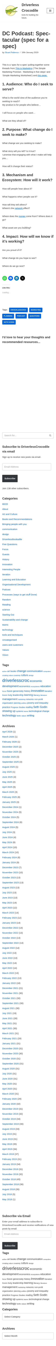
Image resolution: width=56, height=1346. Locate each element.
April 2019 (7, 1149)
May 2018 (7, 1199)
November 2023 (10, 872)
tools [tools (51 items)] (19, 716)
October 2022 (9, 938)
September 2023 (10, 882)
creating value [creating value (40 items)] (7, 675)
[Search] (24, 435)
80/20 (5, 504)
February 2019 (9, 1159)
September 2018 (10, 1184)
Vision (5, 655)
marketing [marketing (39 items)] (21, 699)
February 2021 (9, 1038)
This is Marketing (23, 68)
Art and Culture (9, 514)
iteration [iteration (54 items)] (48, 691)
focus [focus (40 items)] (4, 691)
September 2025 (10, 762)
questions (35, 316)
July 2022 (7, 953)
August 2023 (8, 887)
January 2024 (9, 862)
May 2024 (7, 842)
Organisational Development (16, 584)
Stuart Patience (12, 52)
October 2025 (9, 757)
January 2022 (9, 983)
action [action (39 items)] (4, 671)
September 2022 (10, 943)
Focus (5, 549)
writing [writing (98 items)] (30, 715)
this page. (42, 75)
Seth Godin (9, 322)
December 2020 (10, 1048)
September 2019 (10, 1124)
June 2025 (7, 777)
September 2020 (10, 1063)
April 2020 (7, 1088)
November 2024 (10, 812)
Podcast (6, 589)
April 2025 (7, 787)
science (6, 609)
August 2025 (8, 767)
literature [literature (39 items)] (43, 695)
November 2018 (10, 1174)
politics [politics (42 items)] (24, 703)
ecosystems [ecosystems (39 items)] (35, 686)
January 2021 (9, 1043)
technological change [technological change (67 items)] (39, 711)
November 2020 (10, 1053)
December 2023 (10, 867)
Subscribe (9, 478)
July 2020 (7, 1073)
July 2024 (7, 832)
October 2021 (9, 998)
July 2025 (7, 772)
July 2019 (7, 1134)
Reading (6, 604)
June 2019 (7, 1139)
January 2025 (9, 802)
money (22, 216)
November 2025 (10, 752)
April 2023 (7, 907)
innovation (7, 564)
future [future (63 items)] (9, 691)
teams (5, 624)
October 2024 (9, 817)
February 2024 (9, 857)
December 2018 (10, 1169)
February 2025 (9, 797)
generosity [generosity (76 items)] (18, 691)
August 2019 (8, 1129)
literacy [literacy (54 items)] (37, 695)
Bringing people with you (14, 524)
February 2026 (9, 741)
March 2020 (8, 1093)
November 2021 (10, 993)
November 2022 (10, 933)
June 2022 (7, 958)
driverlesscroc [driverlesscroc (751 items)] (15, 680)
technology (7, 629)
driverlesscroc (18, 310)
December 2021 (10, 988)
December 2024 (10, 807)
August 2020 (8, 1068)
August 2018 (8, 1189)
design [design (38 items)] (31, 675)
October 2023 (9, 877)
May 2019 (7, 1144)
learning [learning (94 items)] (28, 695)
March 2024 (8, 852)
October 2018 (9, 1179)
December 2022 (10, 928)
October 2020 (9, 1058)
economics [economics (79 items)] (24, 686)
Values (5, 650)
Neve (4, 1343)
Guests (5, 554)
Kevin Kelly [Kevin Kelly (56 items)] (7, 695)
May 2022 (7, 963)
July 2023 (7, 892)
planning (8, 316)
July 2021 (7, 1013)
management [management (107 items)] (9, 699)
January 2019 (9, 1164)
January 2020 (9, 1104)
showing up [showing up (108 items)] (8, 711)
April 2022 (7, 968)
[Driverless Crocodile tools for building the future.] (22, 10)
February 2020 (9, 1099)
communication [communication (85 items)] (35, 671)
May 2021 (7, 1023)
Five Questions (9, 544)
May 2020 (7, 1083)
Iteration (6, 574)
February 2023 (9, 917)
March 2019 (8, 1154)
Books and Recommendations (17, 519)
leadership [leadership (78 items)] (18, 695)
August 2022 (8, 948)
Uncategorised (9, 640)
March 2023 (8, 912)
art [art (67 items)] (8, 671)
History (5, 559)
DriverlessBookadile (12, 539)
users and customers (12, 645)
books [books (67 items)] (13, 671)
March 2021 (8, 1033)
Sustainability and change (15, 619)
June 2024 (7, 837)
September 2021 (10, 1003)
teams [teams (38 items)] (26, 711)
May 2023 (7, 902)
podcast (21, 316)
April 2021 (7, 1028)
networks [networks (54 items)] (30, 699)
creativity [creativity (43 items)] (16, 675)
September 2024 (10, 822)
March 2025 (8, 792)
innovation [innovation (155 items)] (37, 690)
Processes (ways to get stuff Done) (19, 594)
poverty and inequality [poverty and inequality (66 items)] (37, 703)
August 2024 (8, 827)
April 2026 (7, 731)
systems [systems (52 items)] (19, 711)
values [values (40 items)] (23, 716)
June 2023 (7, 897)
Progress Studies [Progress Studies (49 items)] (18, 707)
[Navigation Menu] (50, 10)
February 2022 (9, 978)
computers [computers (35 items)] (47, 671)
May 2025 (7, 782)
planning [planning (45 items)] (17, 703)
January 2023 (9, 922)
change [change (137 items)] (21, 671)
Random (6, 599)
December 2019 (10, 1109)
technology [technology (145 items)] (9, 715)
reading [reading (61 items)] (29, 707)
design (5, 534)
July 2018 (7, 1194)
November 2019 (10, 1114)
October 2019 (9, 1119)
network (19, 208)
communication (9, 529)
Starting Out (8, 614)
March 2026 (8, 736)
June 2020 (7, 1078)
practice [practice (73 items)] (6, 707)
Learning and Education (14, 579)
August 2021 (8, 1008)
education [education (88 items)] (45, 686)
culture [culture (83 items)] (24, 675)
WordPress (27, 1343)
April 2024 (7, 847)
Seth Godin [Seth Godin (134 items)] (40, 706)
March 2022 (8, 973)
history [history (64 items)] (27, 691)
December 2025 (10, 746)
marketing (36, 310)
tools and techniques (12, 635)
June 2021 (7, 1018)
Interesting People (11, 569)
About (5, 509)
